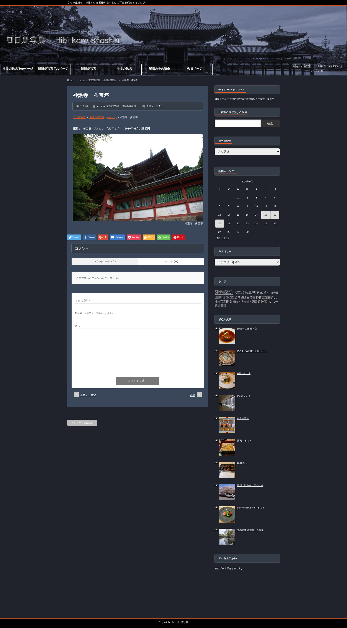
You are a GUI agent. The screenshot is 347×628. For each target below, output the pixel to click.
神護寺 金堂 (88, 395)
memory (83, 80)
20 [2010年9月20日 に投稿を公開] (219, 223)
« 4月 (217, 238)
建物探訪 (224, 292)
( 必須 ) (82, 300)
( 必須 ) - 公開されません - (94, 313)
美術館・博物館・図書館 (244, 301)
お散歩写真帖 (245, 292)
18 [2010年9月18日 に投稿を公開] (265, 214)
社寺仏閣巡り (231, 297)
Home (70, 80)
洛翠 (192, 395)
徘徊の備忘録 (109, 80)
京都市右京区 (94, 80)
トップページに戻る (82, 422)
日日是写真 (181, 622)
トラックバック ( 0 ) (105, 261)
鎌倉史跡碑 (248, 297)
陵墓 (264, 301)
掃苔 (259, 297)
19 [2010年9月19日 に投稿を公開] (275, 214)
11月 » (225, 238)
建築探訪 (267, 297)
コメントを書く (154, 106)
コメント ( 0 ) (171, 261)
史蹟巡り (263, 292)
